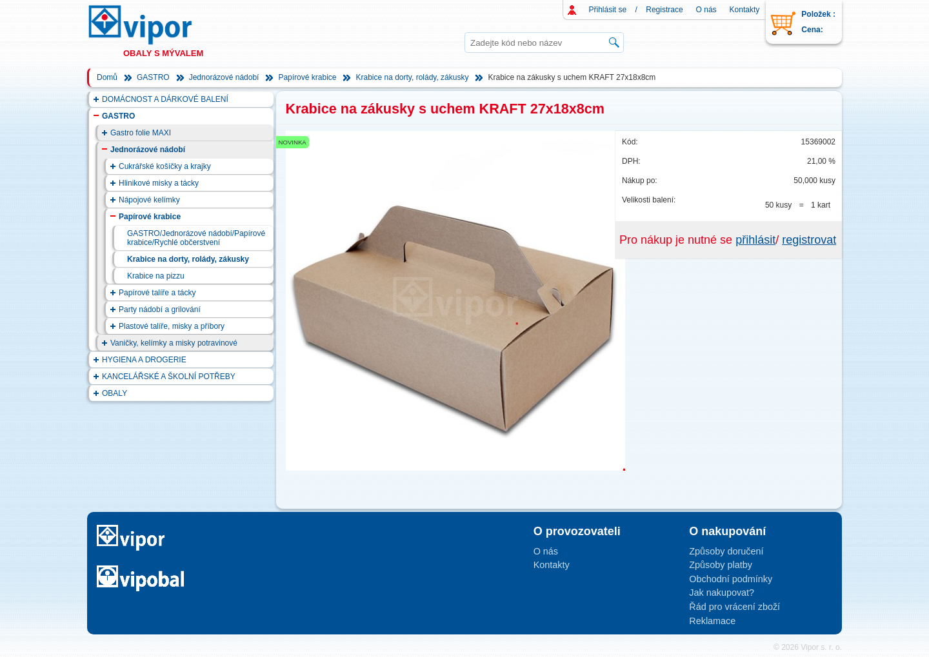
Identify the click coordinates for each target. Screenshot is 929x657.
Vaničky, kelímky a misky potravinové (173, 343)
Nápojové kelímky (149, 199)
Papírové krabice (307, 77)
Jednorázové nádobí (224, 77)
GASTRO (153, 77)
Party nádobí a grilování (160, 309)
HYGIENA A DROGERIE (144, 359)
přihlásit (755, 239)
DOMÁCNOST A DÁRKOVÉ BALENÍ (165, 99)
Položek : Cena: (818, 22)
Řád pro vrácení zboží (734, 607)
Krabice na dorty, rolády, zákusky (411, 77)
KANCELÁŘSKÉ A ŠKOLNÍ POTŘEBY (168, 376)
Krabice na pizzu (156, 275)
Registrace (664, 9)
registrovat (809, 239)
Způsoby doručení (726, 551)
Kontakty (745, 9)
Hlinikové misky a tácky (159, 183)
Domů (107, 77)
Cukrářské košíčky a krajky (165, 166)
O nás (706, 9)
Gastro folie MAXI (140, 132)
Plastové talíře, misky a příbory (172, 326)
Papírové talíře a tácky (157, 292)
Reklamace (712, 621)
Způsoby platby (720, 565)
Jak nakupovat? (721, 592)
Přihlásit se (608, 9)
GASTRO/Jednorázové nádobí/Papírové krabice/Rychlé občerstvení (196, 238)
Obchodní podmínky (730, 579)
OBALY (114, 393)
